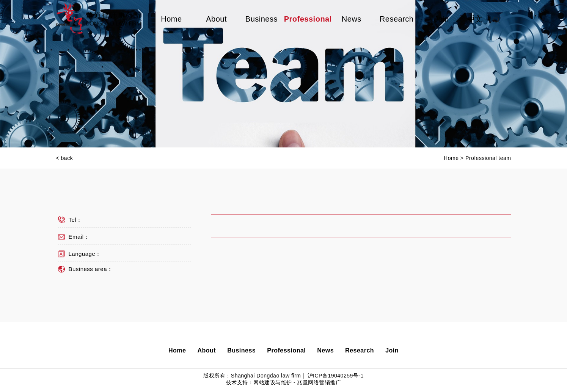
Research (397, 19)
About (216, 19)
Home (171, 19)
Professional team (488, 158)
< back (64, 158)
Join (441, 19)
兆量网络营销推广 (319, 382)
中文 (475, 19)
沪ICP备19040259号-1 (334, 376)
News (351, 19)
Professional (306, 19)
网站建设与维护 (272, 382)
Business (261, 19)
